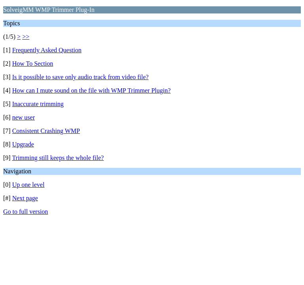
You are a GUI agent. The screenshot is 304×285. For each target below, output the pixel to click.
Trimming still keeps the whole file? (58, 157)
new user (23, 117)
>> (25, 36)
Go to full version (25, 211)
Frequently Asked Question (47, 50)
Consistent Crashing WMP (46, 130)
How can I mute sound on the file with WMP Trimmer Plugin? (91, 90)
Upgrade (23, 144)
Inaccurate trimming (38, 104)
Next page (25, 198)
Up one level (28, 184)
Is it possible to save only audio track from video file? (80, 77)
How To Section (32, 63)
